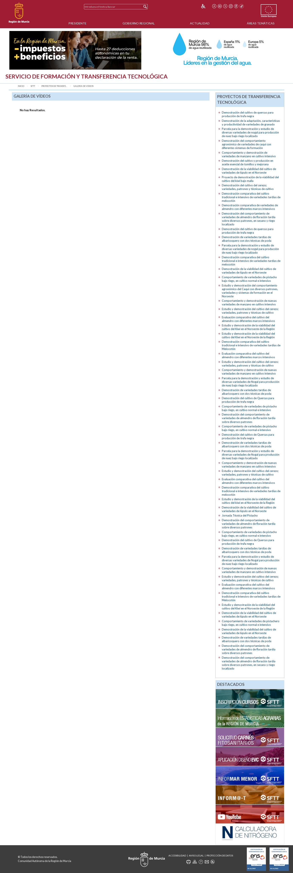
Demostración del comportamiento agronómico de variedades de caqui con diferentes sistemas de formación (246, 144)
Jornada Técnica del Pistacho (240, 515)
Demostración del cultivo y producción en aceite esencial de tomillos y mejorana (247, 162)
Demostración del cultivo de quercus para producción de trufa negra (247, 114)
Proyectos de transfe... (54, 86)
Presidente (77, 23)
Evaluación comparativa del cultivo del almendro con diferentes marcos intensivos (248, 319)
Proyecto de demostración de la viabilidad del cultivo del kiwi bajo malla (250, 178)
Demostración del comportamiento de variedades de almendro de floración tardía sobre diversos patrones (248, 418)
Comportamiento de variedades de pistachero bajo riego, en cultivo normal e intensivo (250, 622)
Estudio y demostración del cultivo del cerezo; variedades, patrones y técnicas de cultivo (250, 310)
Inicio (21, 86)
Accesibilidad (177, 855)
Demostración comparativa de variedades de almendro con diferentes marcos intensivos (250, 207)
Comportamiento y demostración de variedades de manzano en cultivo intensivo (249, 154)
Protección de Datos (220, 855)
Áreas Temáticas (261, 23)
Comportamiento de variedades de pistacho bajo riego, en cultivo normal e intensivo (249, 278)
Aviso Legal (196, 855)
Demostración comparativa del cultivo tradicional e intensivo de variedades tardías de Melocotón (251, 345)
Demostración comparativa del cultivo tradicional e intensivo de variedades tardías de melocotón (251, 197)
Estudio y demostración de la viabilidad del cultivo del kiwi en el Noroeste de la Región (248, 500)
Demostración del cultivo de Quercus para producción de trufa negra (248, 399)
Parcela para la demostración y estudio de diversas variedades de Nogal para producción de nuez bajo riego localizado (250, 381)
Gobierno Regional (139, 23)
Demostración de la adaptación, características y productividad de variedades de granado (251, 122)
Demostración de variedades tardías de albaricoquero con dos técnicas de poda (246, 238)
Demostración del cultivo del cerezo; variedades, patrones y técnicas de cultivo (248, 187)
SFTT (33, 86)
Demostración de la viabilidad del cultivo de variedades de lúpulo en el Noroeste (249, 170)
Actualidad (199, 23)
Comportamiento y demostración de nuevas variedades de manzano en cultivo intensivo (249, 302)
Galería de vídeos (83, 86)
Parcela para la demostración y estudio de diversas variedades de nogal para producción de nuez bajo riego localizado (250, 132)
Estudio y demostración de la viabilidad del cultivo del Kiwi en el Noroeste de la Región (248, 327)
